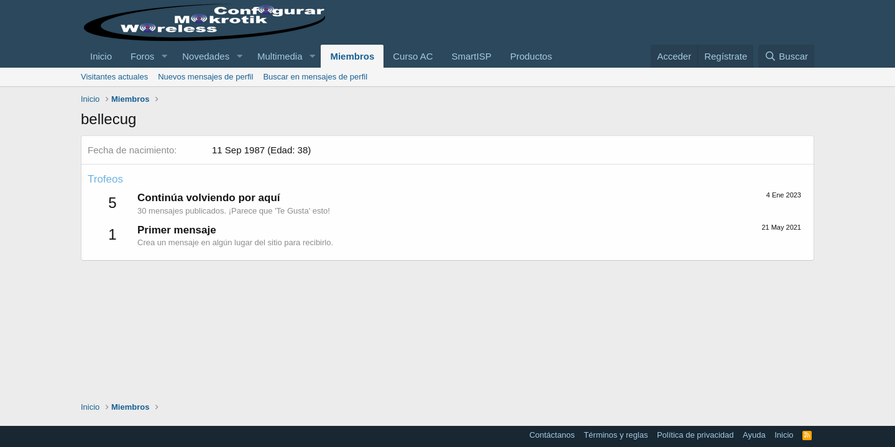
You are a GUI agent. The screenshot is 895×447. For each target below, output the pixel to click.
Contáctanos (552, 435)
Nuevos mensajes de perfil (205, 76)
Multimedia (280, 56)
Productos (531, 56)
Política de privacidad (695, 435)
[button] (164, 56)
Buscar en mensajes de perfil (315, 76)
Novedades (205, 56)
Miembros (352, 56)
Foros (142, 56)
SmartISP (471, 56)
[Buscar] (786, 56)
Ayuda (754, 435)
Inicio (101, 56)
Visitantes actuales (114, 76)
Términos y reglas (616, 435)
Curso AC (413, 56)
